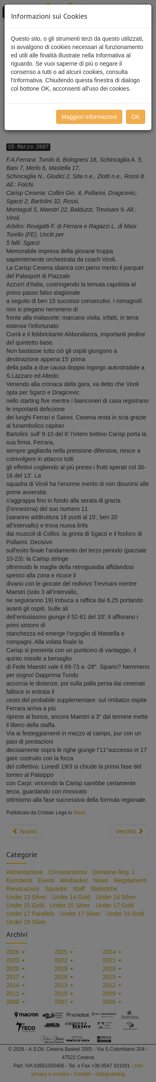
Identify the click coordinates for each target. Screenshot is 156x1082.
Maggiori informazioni (89, 116)
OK (135, 116)
